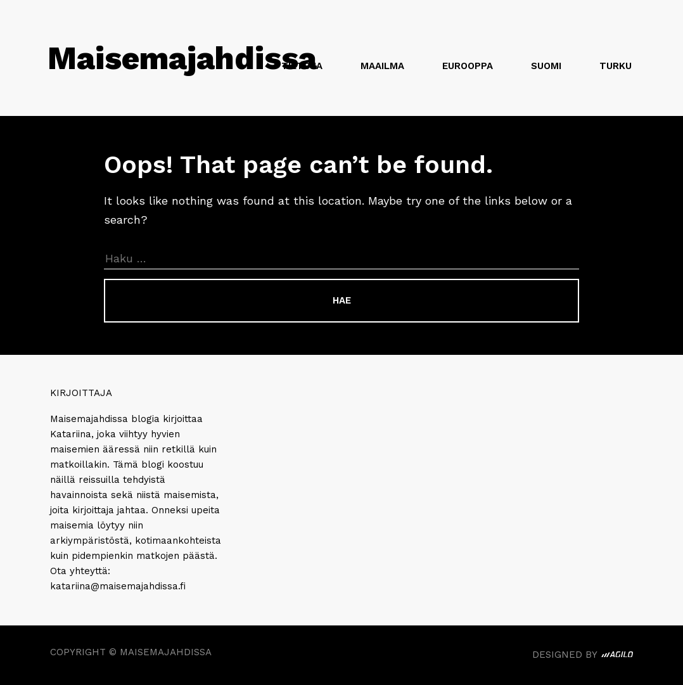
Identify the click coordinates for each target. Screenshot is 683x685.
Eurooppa (467, 66)
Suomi (546, 66)
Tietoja (301, 66)
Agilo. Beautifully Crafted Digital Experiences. (617, 656)
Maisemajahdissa (182, 58)
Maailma (382, 66)
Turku (615, 66)
